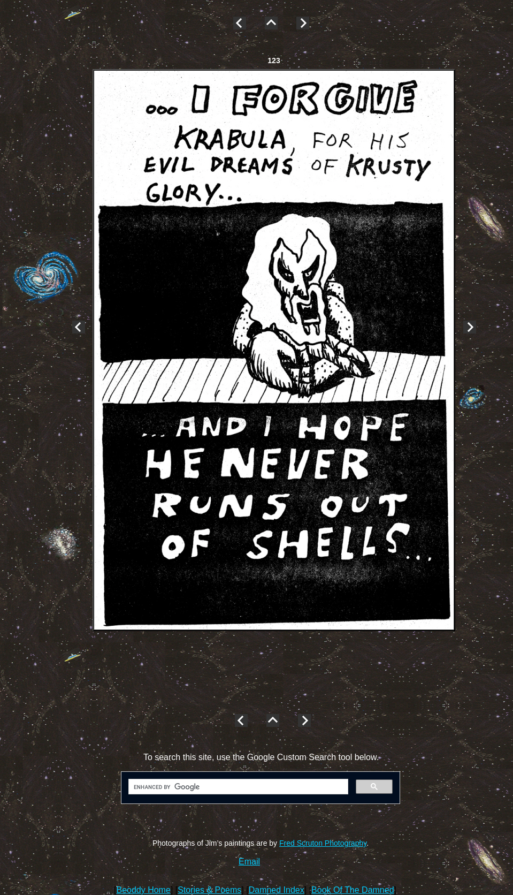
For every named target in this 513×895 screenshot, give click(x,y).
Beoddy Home (143, 889)
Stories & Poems (209, 889)
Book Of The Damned (352, 889)
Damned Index (276, 889)
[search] (237, 787)
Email (249, 861)
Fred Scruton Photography (322, 843)
